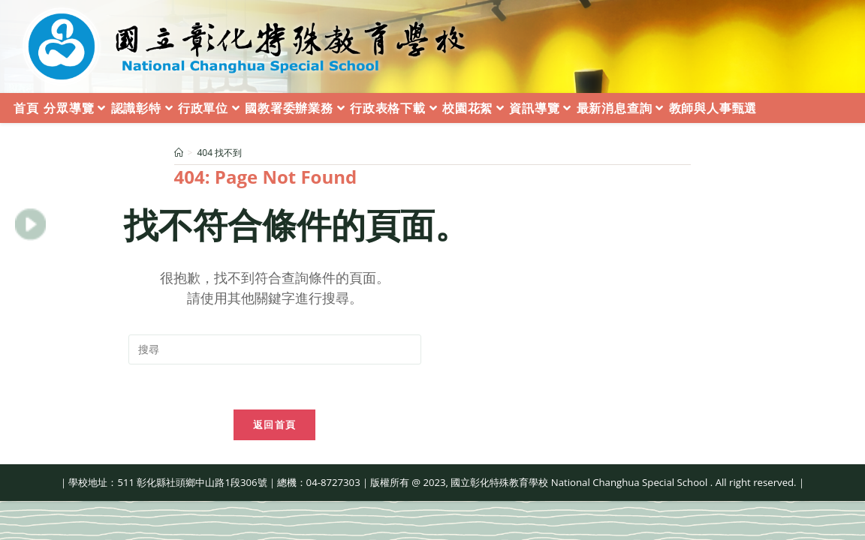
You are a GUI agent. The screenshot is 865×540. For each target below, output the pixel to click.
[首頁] (178, 152)
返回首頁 (274, 424)
